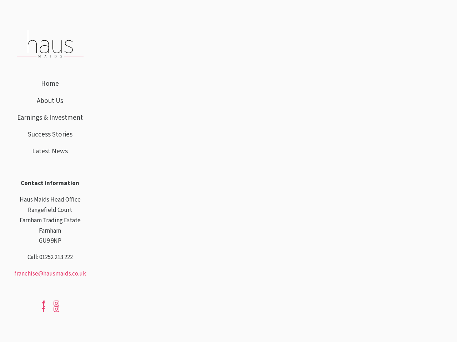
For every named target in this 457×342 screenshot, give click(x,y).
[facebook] (43, 309)
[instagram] (56, 309)
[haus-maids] (50, 33)
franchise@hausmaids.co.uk (50, 273)
